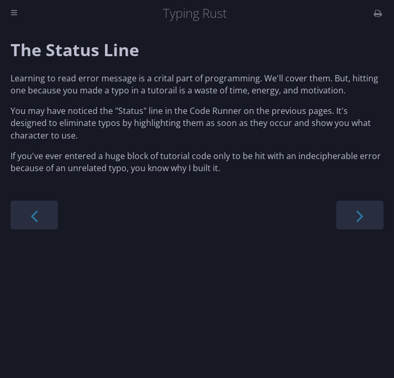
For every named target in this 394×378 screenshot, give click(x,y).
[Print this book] (378, 13)
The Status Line (75, 49)
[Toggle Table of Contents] (14, 13)
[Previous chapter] (34, 215)
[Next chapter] (359, 215)
